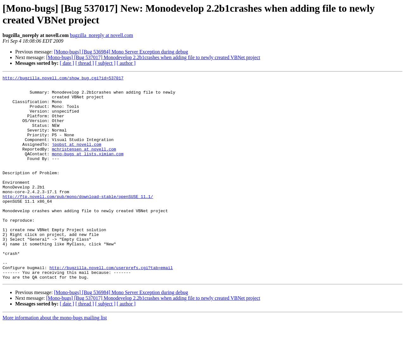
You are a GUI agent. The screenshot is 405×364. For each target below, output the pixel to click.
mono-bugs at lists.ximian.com (87, 170)
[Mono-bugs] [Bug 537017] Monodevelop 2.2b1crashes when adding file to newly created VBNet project (153, 57)
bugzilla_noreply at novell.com (101, 35)
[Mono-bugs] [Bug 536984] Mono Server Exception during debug (121, 51)
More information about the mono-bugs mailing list (55, 358)
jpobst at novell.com (76, 158)
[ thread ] (84, 63)
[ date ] (67, 63)
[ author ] (126, 63)
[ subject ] (105, 63)
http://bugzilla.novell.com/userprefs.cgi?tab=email (111, 306)
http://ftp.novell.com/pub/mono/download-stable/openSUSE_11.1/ (78, 221)
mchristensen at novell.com (84, 164)
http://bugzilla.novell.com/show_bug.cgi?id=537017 (63, 79)
